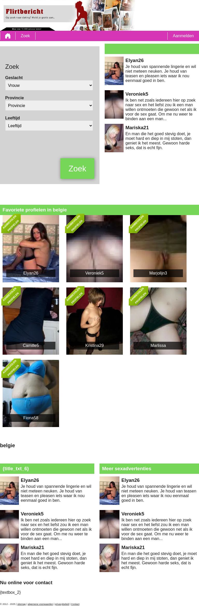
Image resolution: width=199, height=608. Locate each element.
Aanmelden (183, 36)
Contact (75, 604)
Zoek (25, 36)
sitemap (21, 604)
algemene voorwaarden (40, 604)
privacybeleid (62, 604)
